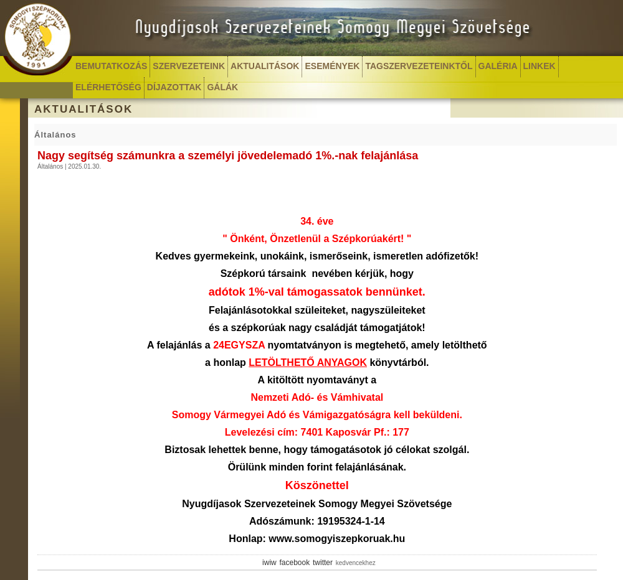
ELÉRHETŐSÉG (108, 87)
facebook (295, 562)
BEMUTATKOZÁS (111, 66)
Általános (55, 134)
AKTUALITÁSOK (265, 66)
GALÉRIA (498, 66)
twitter (323, 562)
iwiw (269, 562)
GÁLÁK (222, 87)
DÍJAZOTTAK (174, 87)
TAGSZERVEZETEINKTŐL (418, 66)
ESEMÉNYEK (332, 66)
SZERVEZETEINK (189, 66)
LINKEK (539, 66)
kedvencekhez (356, 562)
